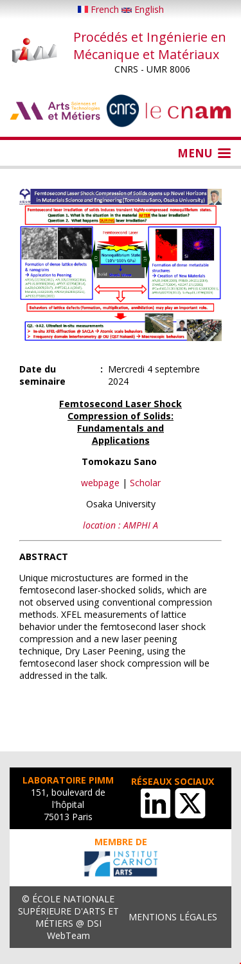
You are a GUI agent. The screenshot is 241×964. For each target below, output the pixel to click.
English (142, 9)
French (99, 9)
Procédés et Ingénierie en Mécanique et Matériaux (149, 45)
